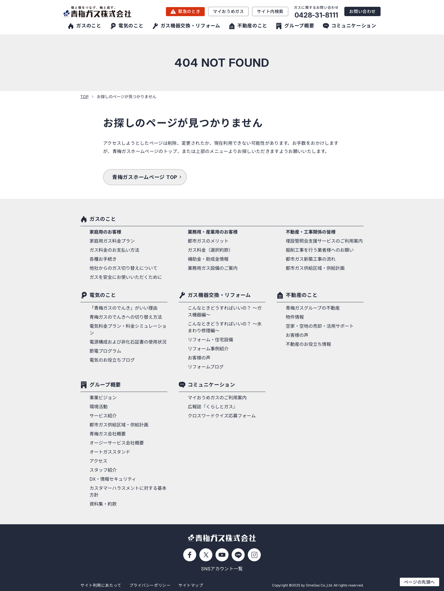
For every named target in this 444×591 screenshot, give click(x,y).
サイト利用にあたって (100, 585)
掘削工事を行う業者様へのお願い (320, 250)
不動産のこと (301, 295)
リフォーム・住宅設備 (210, 339)
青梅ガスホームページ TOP (144, 177)
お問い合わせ (362, 11)
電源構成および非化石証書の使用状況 (127, 342)
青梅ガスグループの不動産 (313, 308)
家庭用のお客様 (105, 232)
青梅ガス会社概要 (107, 434)
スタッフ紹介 (103, 470)
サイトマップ (190, 585)
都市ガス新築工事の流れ (311, 259)
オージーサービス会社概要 (116, 443)
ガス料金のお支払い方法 (114, 250)
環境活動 (98, 406)
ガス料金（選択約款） (210, 250)
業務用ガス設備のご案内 (213, 268)
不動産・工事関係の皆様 (311, 232)
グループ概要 (105, 385)
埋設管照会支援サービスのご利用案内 (324, 241)
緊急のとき (189, 11)
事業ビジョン (103, 397)
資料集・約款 (103, 504)
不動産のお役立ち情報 (308, 344)
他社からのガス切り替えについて (123, 268)
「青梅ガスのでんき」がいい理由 (123, 308)
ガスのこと (102, 219)
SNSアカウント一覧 (222, 568)
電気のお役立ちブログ (112, 360)
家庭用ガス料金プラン (112, 241)
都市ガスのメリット (208, 241)
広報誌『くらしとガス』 (213, 406)
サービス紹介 (103, 416)
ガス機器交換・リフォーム (219, 295)
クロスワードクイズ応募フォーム (222, 416)
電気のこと (102, 295)
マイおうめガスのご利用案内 (217, 397)
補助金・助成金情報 (208, 259)
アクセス (98, 461)
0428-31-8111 (316, 15)
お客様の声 (199, 358)
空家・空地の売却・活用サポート (320, 326)
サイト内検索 (270, 11)
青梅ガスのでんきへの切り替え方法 (125, 317)
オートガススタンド (109, 452)
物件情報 (295, 317)
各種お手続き (103, 259)
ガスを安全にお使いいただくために (125, 277)
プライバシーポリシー (150, 585)
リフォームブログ (206, 367)
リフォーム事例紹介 (208, 348)
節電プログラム (105, 351)
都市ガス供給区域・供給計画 (315, 268)
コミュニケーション (211, 385)
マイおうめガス (228, 11)
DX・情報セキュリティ (112, 479)
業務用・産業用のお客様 (213, 232)
